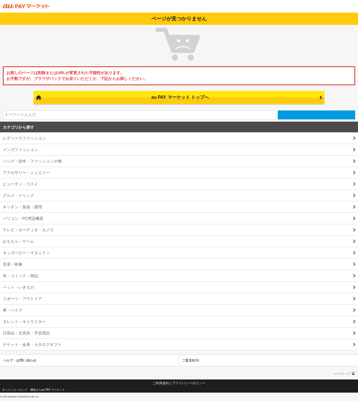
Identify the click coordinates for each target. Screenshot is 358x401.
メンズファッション (20, 149)
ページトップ (341, 373)
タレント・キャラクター (24, 321)
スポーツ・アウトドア (22, 298)
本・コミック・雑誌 (20, 275)
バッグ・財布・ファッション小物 (32, 161)
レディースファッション (24, 138)
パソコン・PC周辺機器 (23, 218)
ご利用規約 (160, 383)
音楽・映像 (12, 264)
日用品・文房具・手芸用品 (26, 333)
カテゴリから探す (18, 127)
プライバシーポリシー (189, 383)
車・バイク (12, 310)
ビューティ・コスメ (20, 184)
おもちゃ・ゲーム (18, 241)
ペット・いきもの (18, 287)
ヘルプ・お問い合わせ (19, 360)
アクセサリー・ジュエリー (26, 172)
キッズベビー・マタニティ (26, 253)
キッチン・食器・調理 (22, 207)
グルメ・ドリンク (18, 195)
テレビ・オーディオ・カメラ (28, 230)
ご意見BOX (190, 360)
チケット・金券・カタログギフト (32, 344)
